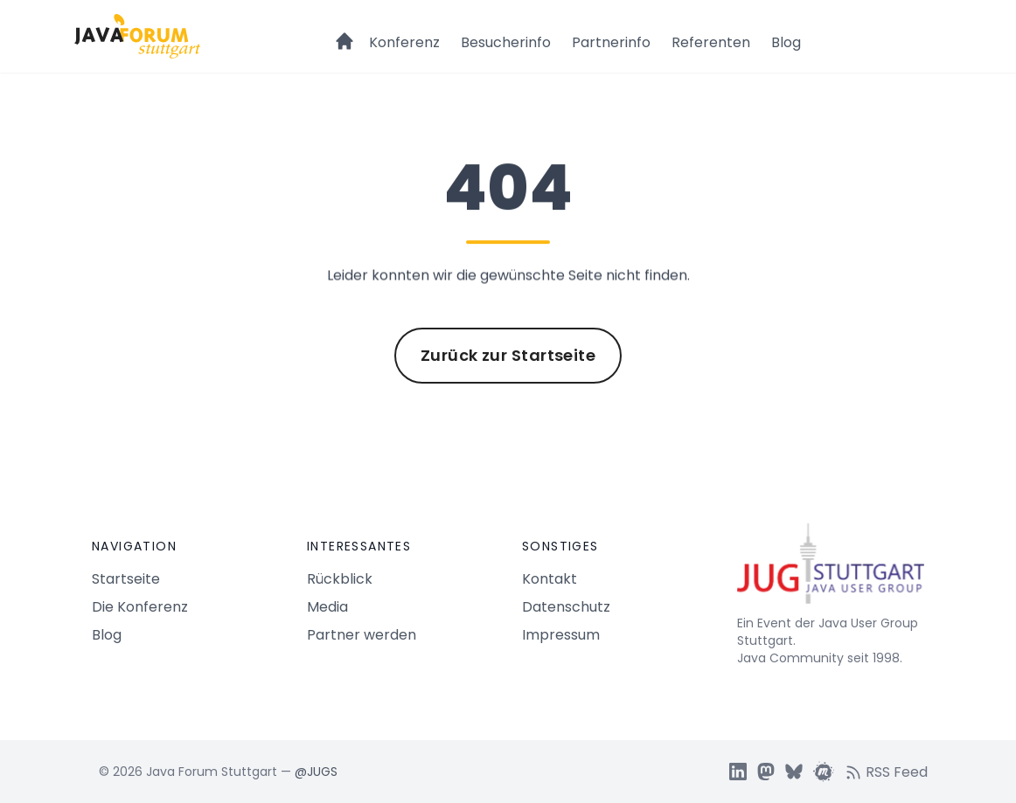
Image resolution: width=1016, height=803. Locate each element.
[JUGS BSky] (794, 771)
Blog (786, 42)
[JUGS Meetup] (823, 771)
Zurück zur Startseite (508, 355)
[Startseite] (344, 33)
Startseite (126, 579)
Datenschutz (566, 607)
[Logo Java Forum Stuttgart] (137, 36)
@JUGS (316, 771)
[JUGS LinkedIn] (738, 771)
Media (327, 607)
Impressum (561, 635)
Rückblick (339, 579)
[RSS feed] (891, 771)
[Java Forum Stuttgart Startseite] (830, 570)
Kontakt (549, 579)
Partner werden (361, 635)
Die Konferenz (140, 607)
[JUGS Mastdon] (766, 771)
